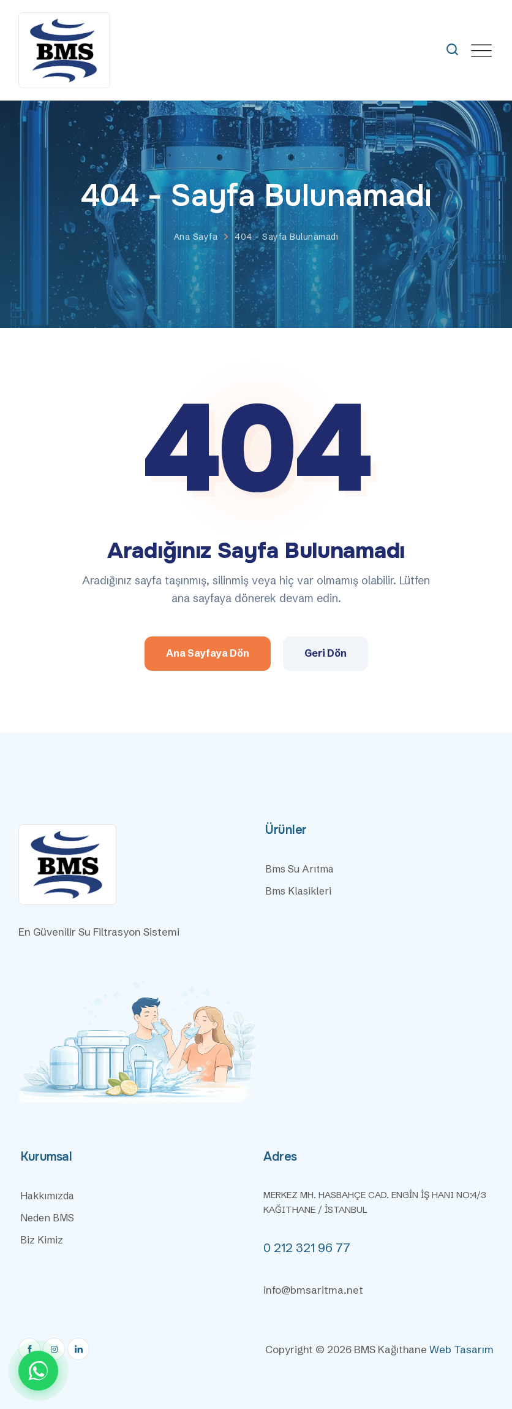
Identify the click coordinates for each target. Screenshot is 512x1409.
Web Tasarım (461, 1349)
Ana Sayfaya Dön (207, 653)
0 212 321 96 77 (306, 1247)
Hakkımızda (47, 1195)
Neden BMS (47, 1218)
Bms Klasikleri (298, 891)
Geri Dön (325, 653)
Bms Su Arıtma (299, 869)
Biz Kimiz (41, 1240)
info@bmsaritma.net (313, 1289)
